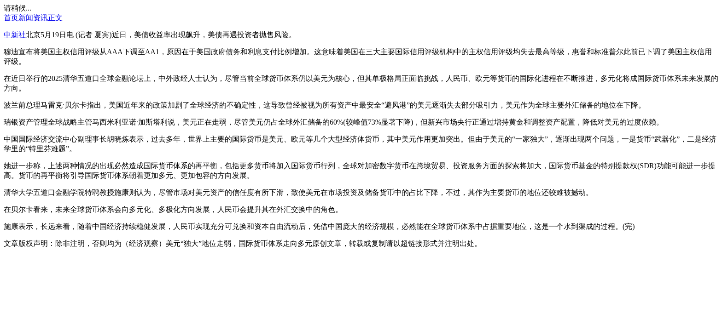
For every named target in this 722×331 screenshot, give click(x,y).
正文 (55, 18)
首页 (11, 18)
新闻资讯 (33, 18)
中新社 (15, 35)
